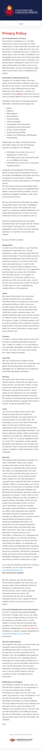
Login (21, 24)
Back (4, 724)
